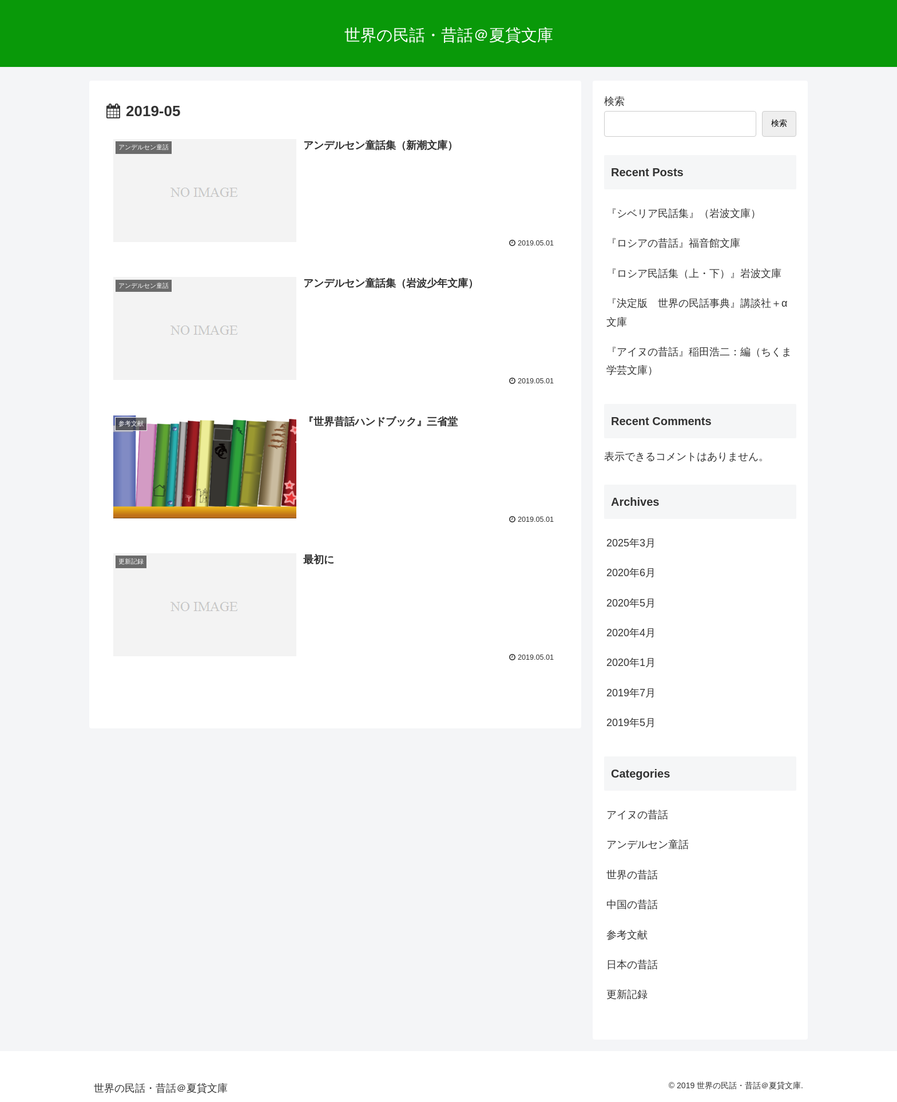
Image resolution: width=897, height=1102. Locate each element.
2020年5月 (631, 603)
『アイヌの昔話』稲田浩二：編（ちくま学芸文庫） (699, 361)
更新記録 (627, 994)
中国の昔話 (632, 904)
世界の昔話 (632, 875)
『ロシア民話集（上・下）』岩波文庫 (693, 273)
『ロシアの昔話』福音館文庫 (673, 243)
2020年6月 (631, 572)
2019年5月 (631, 722)
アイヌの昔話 (637, 814)
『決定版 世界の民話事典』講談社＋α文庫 (696, 312)
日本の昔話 (632, 964)
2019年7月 (631, 693)
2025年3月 (631, 543)
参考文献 (627, 935)
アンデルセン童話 (647, 844)
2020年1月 (631, 662)
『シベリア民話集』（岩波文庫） (683, 213)
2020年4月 (631, 633)
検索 (614, 101)
